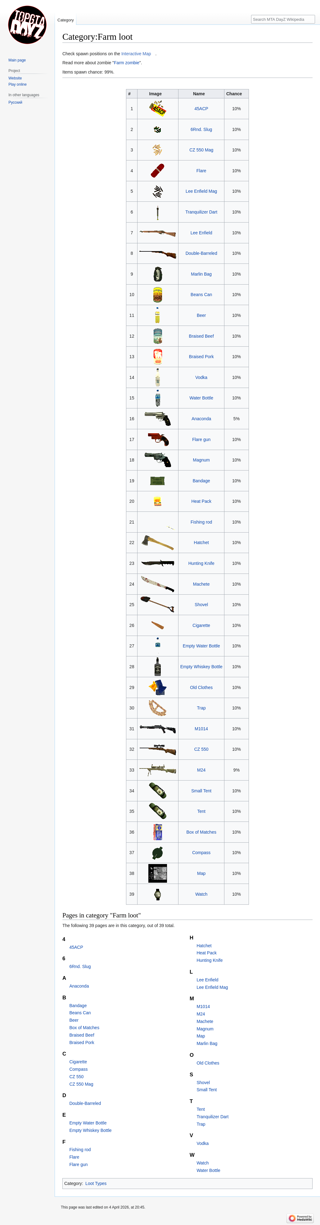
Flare (201, 170)
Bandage (201, 480)
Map (201, 873)
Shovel (201, 604)
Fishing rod (201, 522)
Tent (201, 811)
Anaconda (201, 418)
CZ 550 (201, 749)
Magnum (201, 459)
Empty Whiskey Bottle (201, 666)
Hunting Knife (201, 563)
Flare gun (201, 439)
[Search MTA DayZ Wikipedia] (283, 19)
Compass (201, 852)
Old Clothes (201, 687)
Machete (201, 584)
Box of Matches (201, 832)
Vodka (201, 377)
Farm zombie (126, 62)
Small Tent (201, 790)
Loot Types (95, 1183)
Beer (201, 315)
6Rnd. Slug (201, 129)
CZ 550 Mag (201, 149)
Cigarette (201, 625)
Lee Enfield (201, 232)
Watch (201, 894)
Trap (201, 707)
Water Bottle (201, 397)
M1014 (201, 728)
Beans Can (201, 294)
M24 (201, 770)
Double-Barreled (201, 253)
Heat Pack (201, 501)
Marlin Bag (201, 274)
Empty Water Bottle (201, 645)
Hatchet (201, 542)
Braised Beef (201, 336)
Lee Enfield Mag (201, 191)
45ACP (201, 108)
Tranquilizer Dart (201, 211)
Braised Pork (201, 356)
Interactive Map (136, 53)
